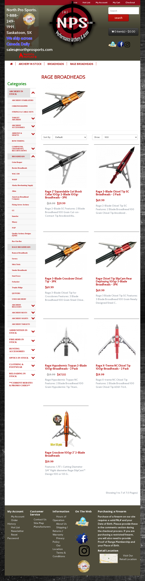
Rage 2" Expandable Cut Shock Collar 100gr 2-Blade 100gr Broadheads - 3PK (63, 197)
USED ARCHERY (19, 299)
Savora (14, 259)
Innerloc (15, 216)
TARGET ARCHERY (16, 119)
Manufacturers (42, 526)
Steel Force (16, 276)
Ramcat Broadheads (20, 253)
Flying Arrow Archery (20, 205)
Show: (97, 137)
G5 (13, 210)
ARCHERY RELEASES (16, 306)
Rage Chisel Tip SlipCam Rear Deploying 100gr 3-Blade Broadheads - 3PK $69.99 (114, 284)
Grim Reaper (17, 162)
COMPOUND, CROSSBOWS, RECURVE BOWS (19, 149)
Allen (14, 191)
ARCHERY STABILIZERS (22, 100)
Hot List (15, 527)
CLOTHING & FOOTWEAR (16, 365)
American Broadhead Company (20, 198)
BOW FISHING (18, 141)
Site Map (39, 523)
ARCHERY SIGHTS (20, 318)
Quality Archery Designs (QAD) (21, 235)
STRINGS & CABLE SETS (22, 112)
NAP (14, 228)
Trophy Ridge (17, 288)
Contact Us (40, 519)
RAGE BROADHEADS (81, 64)
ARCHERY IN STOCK (30, 64)
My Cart (116, 2)
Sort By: (47, 137)
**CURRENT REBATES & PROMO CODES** (21, 384)
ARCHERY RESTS (19, 313)
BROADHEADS (56, 64)
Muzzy (14, 222)
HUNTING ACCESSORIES (17, 350)
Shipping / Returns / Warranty (60, 531)
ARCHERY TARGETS (21, 324)
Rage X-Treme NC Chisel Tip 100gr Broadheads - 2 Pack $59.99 (113, 370)
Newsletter (17, 531)
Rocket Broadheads (19, 168)
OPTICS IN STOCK (18, 358)
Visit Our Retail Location (128, 557)
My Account (101, 2)
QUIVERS (16, 293)
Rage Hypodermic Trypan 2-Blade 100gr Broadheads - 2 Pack (66, 370)
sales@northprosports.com (30, 49)
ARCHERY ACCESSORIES (18, 126)
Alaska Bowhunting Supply (22, 185)
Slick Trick (16, 264)
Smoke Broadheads (19, 270)
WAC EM (16, 174)
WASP (14, 180)
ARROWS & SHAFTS (17, 134)
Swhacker (16, 282)
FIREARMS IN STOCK (16, 340)
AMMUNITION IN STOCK (18, 331)
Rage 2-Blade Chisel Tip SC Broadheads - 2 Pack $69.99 (112, 196)
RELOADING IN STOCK (17, 375)
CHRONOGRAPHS (20, 106)
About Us (61, 523)
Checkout (130, 2)
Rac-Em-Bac (17, 241)
